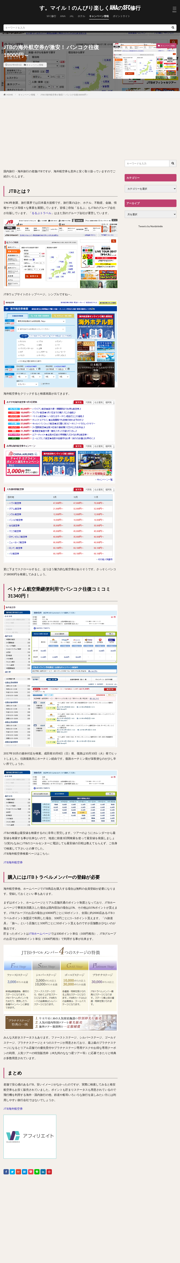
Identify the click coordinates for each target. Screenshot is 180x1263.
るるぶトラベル (41, 213)
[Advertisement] (61, 133)
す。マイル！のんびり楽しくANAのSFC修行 (90, 8)
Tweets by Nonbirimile (150, 226)
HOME (10, 94)
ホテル (81, 16)
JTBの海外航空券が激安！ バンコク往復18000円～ (64, 94)
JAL (72, 16)
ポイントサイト (121, 16)
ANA (63, 16)
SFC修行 (51, 16)
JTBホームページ (40, 933)
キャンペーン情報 (99, 16)
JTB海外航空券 (13, 862)
